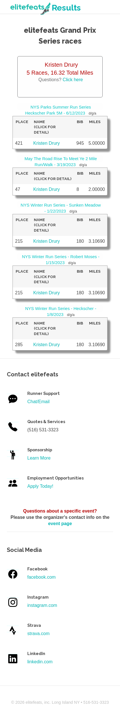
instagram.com (42, 605)
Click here (73, 79)
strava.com (38, 633)
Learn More (39, 458)
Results (45, 8)
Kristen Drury (46, 143)
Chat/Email (38, 401)
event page (60, 523)
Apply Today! (40, 486)
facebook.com (41, 577)
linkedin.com (40, 661)
